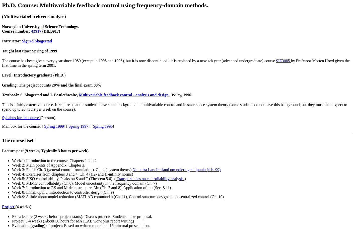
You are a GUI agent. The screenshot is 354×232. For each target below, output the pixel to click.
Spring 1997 (77, 126)
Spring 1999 (53, 126)
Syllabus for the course (21, 118)
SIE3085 (283, 61)
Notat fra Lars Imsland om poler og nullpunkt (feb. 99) (176, 170)
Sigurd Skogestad (37, 41)
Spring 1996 (102, 126)
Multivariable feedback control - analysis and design (124, 95)
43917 (36, 31)
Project (8, 207)
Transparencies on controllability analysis (150, 179)
